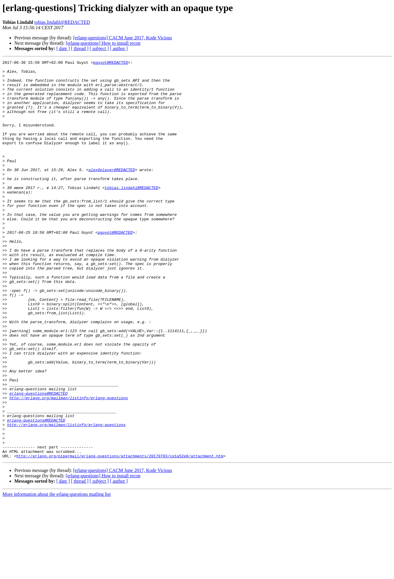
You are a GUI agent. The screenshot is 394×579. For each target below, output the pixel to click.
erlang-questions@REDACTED (38, 460)
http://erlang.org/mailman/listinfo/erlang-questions (68, 465)
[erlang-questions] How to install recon (103, 43)
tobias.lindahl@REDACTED (62, 22)
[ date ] (63, 48)
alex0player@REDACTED (112, 192)
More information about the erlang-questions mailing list (56, 573)
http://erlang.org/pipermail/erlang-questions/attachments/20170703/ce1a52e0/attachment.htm (119, 535)
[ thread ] (80, 48)
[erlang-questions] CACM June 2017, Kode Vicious (122, 37)
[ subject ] (99, 48)
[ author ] (119, 48)
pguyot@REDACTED (110, 63)
